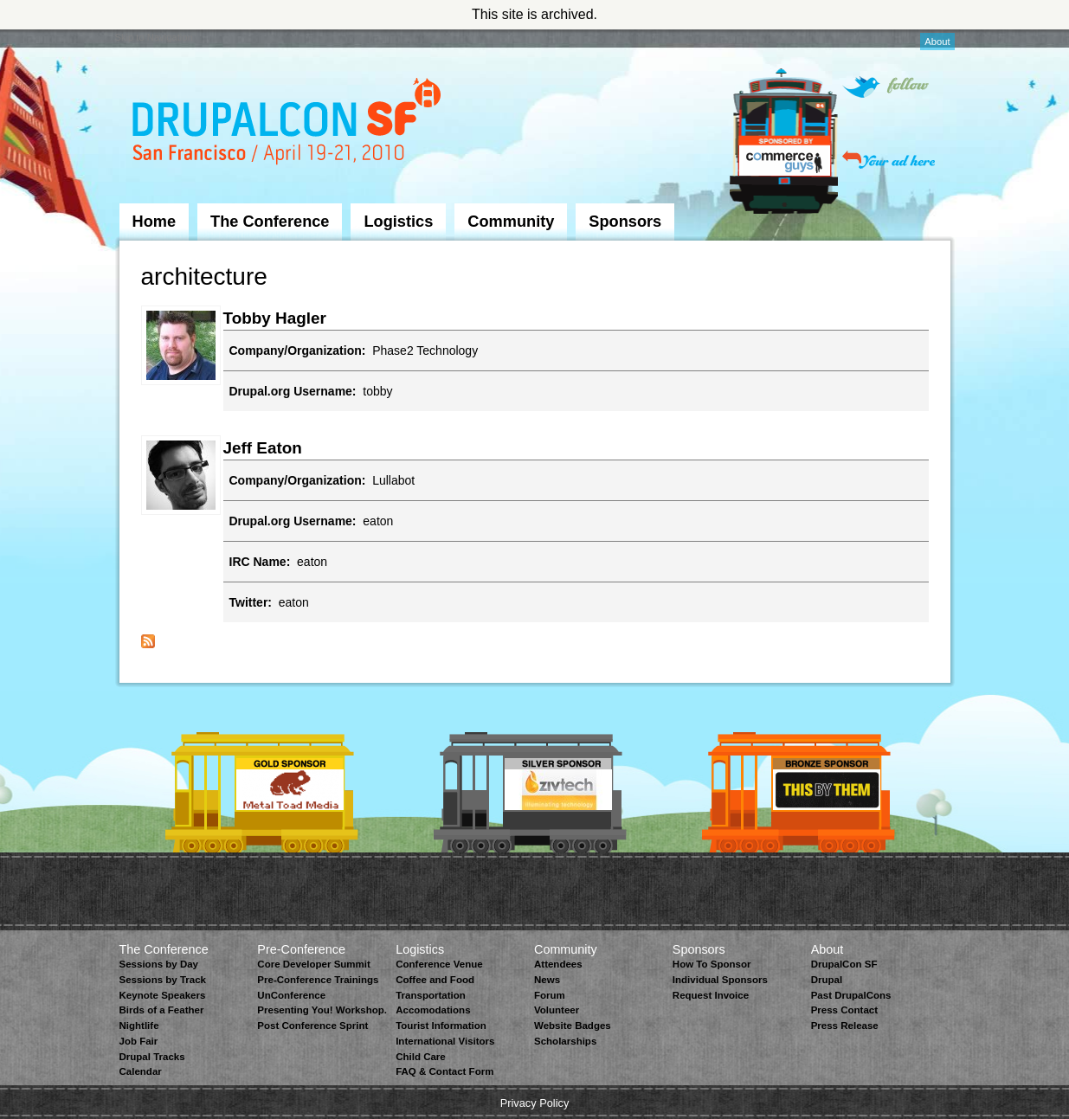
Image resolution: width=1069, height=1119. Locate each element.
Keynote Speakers (162, 995)
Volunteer (556, 1010)
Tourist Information (441, 1025)
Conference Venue (439, 964)
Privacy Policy (535, 1102)
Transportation (431, 995)
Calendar (140, 1071)
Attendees (558, 964)
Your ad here (888, 160)
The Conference (269, 221)
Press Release (845, 1025)
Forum (549, 995)
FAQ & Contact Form (444, 1071)
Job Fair (138, 1041)
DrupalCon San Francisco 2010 (288, 124)
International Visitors (445, 1041)
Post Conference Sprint (312, 1025)
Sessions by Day (159, 964)
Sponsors (625, 221)
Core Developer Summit (313, 964)
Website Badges (572, 1025)
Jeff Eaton (262, 448)
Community (510, 221)
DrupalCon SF (844, 964)
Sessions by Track (163, 979)
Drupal (826, 979)
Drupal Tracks (152, 1056)
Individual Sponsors (720, 979)
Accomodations (433, 1010)
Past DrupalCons (851, 995)
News (547, 979)
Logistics (398, 221)
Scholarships (565, 1041)
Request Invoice (711, 995)
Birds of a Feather (161, 1010)
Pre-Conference (301, 949)
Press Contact (844, 1010)
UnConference (291, 995)
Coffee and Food (435, 979)
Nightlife (139, 1025)
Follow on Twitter (885, 87)
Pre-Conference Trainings (317, 979)
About (937, 41)
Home (154, 221)
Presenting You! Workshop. (322, 1010)
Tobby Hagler (274, 318)
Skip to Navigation (154, 37)
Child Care (421, 1056)
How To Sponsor (712, 964)
